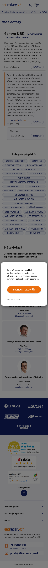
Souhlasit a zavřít (24, 289)
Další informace (13, 299)
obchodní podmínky (29, 279)
